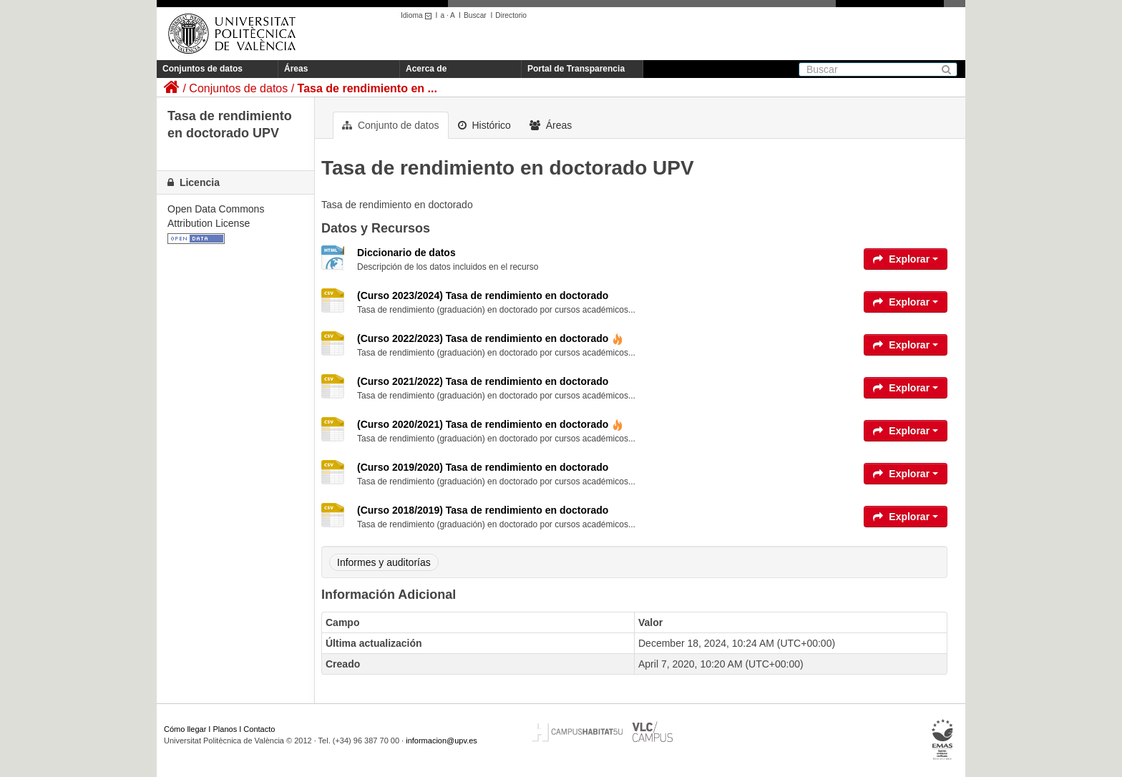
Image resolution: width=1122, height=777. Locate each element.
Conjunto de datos (390, 125)
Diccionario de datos (406, 252)
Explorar (905, 259)
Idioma (418, 15)
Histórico (484, 125)
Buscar (475, 15)
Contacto (259, 729)
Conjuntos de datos (202, 69)
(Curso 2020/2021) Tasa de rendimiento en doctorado (490, 424)
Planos (225, 729)
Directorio (511, 15)
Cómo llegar (185, 729)
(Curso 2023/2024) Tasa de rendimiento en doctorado (482, 295)
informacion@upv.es (441, 740)
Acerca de (426, 69)
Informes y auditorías (384, 562)
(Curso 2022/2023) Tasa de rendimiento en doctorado (490, 338)
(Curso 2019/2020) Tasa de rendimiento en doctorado (482, 467)
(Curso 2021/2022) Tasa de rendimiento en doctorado (482, 381)
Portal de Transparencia (576, 69)
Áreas (296, 69)
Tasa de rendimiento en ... (367, 88)
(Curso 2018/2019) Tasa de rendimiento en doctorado (482, 510)
